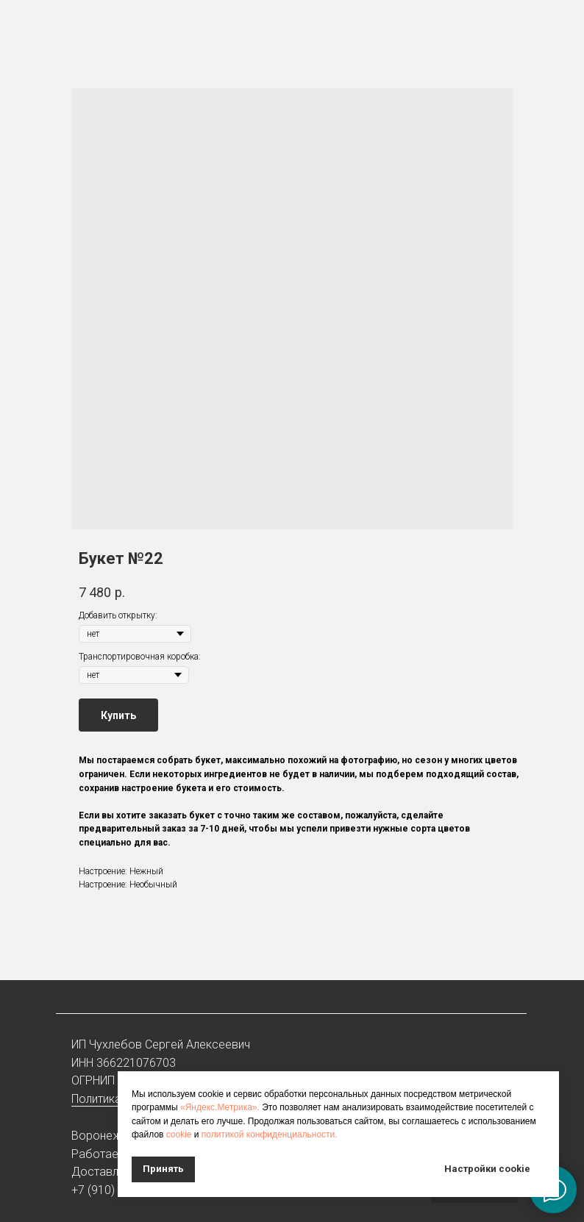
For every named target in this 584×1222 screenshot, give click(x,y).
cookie (179, 1134)
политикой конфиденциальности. (270, 1134)
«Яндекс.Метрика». (220, 1107)
